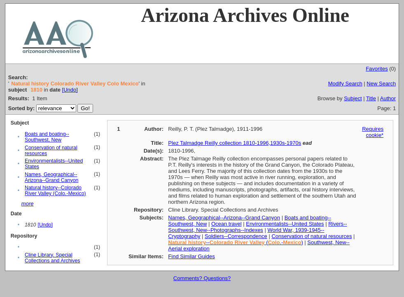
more (27, 203)
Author (388, 98)
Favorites (377, 69)
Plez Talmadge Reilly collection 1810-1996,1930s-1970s (234, 143)
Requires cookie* (372, 132)
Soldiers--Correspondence (236, 236)
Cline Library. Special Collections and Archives (52, 258)
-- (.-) (235, 242)
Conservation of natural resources (311, 236)
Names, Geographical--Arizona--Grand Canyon (51, 177)
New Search (381, 83)
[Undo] (70, 90)
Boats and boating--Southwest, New (47, 137)
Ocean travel (226, 224)
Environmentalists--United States (285, 224)
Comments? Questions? (202, 278)
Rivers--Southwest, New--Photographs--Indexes (257, 227)
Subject (353, 98)
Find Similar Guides (191, 256)
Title (371, 98)
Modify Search (345, 83)
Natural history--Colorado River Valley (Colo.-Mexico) (55, 190)
